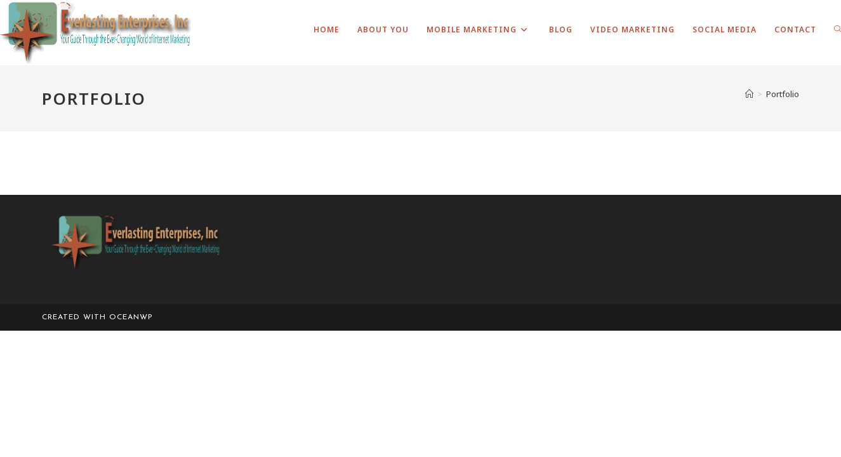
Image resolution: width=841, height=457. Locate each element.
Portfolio (782, 94)
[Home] (749, 94)
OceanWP (131, 317)
